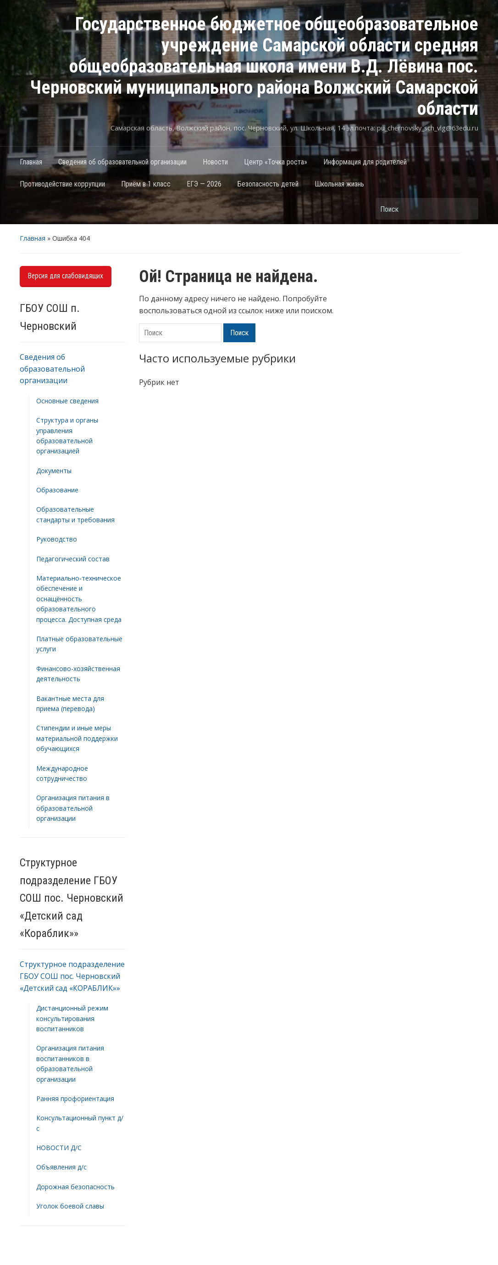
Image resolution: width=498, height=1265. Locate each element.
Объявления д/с (61, 1167)
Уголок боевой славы (70, 1206)
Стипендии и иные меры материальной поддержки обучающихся (77, 738)
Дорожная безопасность (75, 1186)
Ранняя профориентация (75, 1098)
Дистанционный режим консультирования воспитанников (72, 1018)
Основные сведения (67, 400)
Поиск (467, 208)
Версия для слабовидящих (65, 276)
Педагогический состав (73, 558)
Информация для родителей (365, 162)
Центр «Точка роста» (275, 162)
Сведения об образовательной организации (122, 162)
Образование (57, 490)
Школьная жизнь (339, 184)
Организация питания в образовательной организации (73, 808)
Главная (31, 162)
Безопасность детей (268, 184)
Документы (54, 470)
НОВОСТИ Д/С (59, 1147)
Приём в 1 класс (146, 184)
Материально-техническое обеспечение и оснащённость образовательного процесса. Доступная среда (79, 599)
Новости (215, 162)
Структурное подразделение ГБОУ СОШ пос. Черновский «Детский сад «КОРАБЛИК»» (72, 976)
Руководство (56, 539)
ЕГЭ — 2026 (204, 184)
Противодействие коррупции (62, 184)
